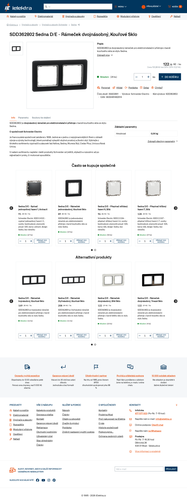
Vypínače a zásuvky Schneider (54, 25)
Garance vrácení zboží (47, 423)
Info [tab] (13, 117)
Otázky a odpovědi (71, 419)
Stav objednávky (44, 440)
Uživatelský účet (44, 436)
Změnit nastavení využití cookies (78, 432)
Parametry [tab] (23, 117)
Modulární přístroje (22, 429)
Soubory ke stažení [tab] (41, 117)
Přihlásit (171, 469)
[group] (34, 208)
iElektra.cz (13, 25)
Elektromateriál (20, 415)
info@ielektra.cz (164, 419)
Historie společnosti (108, 427)
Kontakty (103, 410)
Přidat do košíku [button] (42, 241)
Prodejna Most (106, 414)
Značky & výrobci (70, 423)
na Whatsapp (154, 431)
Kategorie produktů (45, 410)
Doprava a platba (44, 414)
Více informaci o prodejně (147, 451)
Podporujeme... (106, 432)
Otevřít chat (157, 425)
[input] (25, 241)
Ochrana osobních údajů (111, 436)
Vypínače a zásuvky (30, 25)
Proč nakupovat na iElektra (112, 419)
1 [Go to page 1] (92, 250)
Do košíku (170, 77)
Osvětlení (18, 434)
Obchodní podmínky (46, 432)
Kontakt (40, 419)
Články (39, 445)
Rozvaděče (18, 424)
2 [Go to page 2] (95, 250)
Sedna (74, 25)
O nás (101, 423)
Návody (66, 410)
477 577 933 (141, 413)
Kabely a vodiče (21, 410)
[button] (121, 6)
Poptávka (67, 427)
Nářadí (16, 439)
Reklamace (42, 427)
